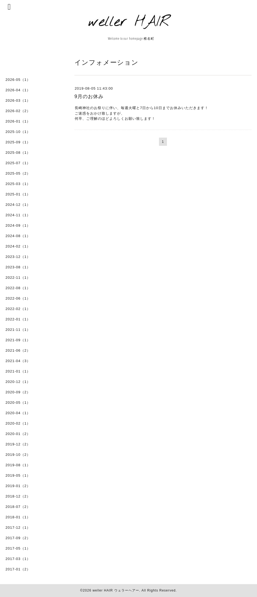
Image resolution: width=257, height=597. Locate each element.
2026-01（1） (17, 121)
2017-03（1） (17, 559)
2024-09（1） (17, 225)
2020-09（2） (17, 392)
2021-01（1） (17, 371)
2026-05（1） (17, 80)
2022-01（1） (17, 319)
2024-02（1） (17, 246)
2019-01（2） (17, 486)
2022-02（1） (17, 309)
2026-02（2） (17, 111)
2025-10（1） (17, 132)
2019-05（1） (17, 475)
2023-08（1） (17, 267)
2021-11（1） (17, 330)
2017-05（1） (17, 548)
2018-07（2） (17, 507)
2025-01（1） (17, 194)
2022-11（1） (17, 277)
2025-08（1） (17, 152)
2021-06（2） (17, 350)
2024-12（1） (17, 205)
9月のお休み (89, 96)
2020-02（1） (17, 423)
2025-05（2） (17, 173)
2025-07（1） (17, 163)
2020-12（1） (17, 382)
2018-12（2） (17, 496)
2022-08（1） (17, 288)
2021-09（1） (17, 340)
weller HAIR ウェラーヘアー (116, 590)
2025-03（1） (17, 184)
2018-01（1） (17, 517)
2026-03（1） (17, 100)
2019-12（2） (17, 444)
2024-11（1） (17, 215)
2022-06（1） (17, 298)
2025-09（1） (17, 142)
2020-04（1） (17, 413)
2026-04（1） (17, 90)
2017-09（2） (17, 538)
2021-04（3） (17, 361)
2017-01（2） (17, 569)
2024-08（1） (17, 236)
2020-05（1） (17, 402)
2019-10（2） (17, 455)
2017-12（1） (17, 527)
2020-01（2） (17, 434)
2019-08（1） (17, 465)
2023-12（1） (17, 257)
